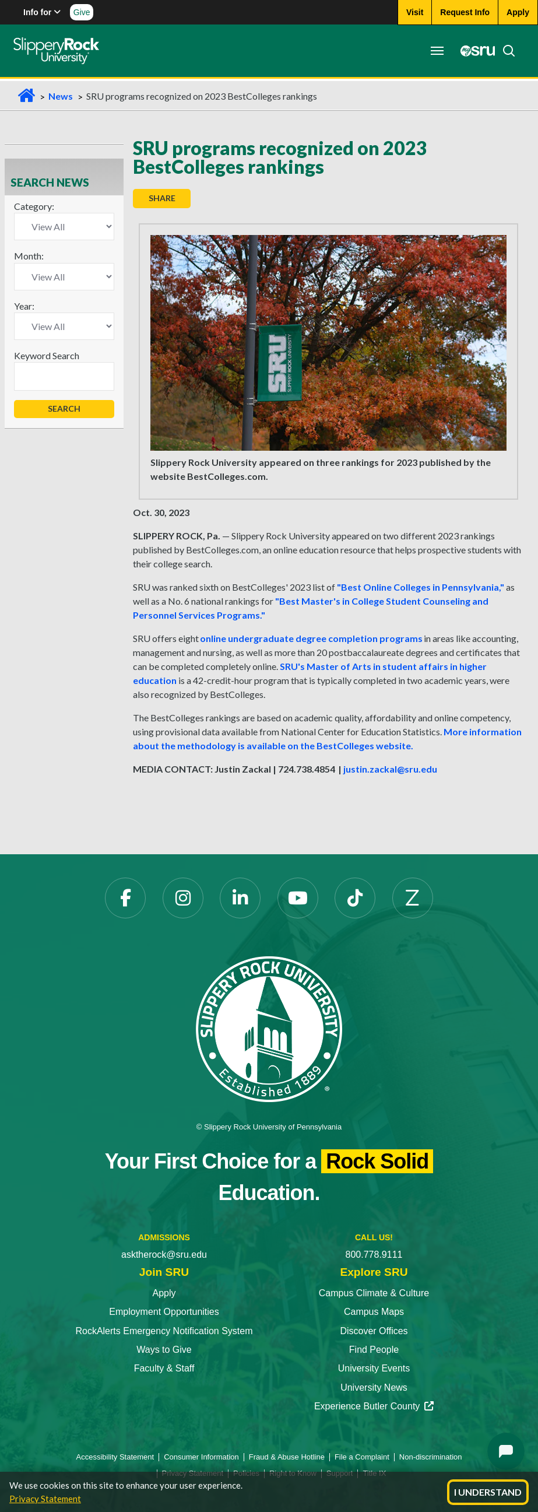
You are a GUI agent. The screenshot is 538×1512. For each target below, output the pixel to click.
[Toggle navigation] (433, 51)
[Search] (501, 51)
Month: (29, 255)
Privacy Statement (45, 1498)
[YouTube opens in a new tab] (297, 898)
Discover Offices (373, 1331)
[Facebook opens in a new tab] (125, 898)
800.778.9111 (374, 1255)
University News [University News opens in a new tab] (373, 1387)
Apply (163, 1293)
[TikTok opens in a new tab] (355, 898)
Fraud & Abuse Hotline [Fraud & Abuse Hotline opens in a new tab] (287, 1457)
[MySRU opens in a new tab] (470, 50)
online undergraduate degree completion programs (312, 638)
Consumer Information (201, 1457)
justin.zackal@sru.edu (390, 768)
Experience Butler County (374, 1406)
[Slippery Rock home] (60, 50)
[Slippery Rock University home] (269, 1028)
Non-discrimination (430, 1457)
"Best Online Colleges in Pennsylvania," (420, 586)
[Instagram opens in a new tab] (183, 898)
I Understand (488, 1491)
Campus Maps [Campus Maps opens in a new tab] (374, 1312)
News (60, 95)
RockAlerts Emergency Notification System (163, 1331)
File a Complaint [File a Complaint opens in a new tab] (362, 1457)
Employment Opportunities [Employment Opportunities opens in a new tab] (164, 1312)
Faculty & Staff (164, 1368)
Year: (24, 305)
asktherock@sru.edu (164, 1255)
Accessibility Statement (115, 1457)
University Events (374, 1368)
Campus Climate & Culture (374, 1293)
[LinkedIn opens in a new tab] (240, 898)
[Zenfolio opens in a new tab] (412, 898)
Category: (34, 206)
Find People (374, 1350)
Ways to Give (164, 1350)
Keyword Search (46, 355)
